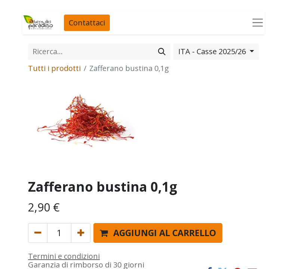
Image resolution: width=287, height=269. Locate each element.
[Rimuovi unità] (37, 233)
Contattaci (87, 23)
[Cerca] (161, 51)
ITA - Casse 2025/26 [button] (213, 51)
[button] (157, 233)
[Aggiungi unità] (80, 233)
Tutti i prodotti (54, 68)
